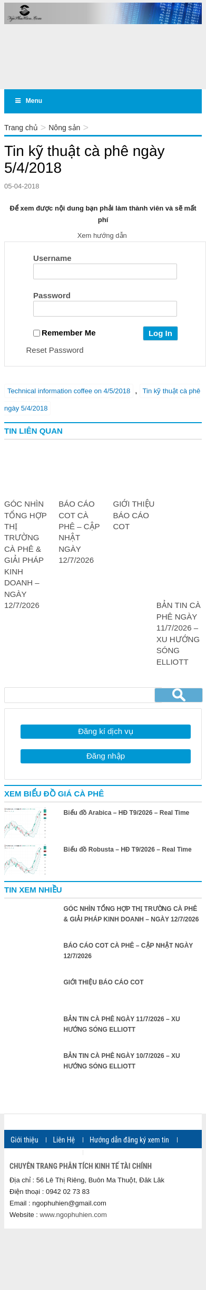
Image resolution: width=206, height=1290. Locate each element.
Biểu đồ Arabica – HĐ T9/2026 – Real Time (127, 812)
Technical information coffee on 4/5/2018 (68, 391)
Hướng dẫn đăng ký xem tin (129, 1140)
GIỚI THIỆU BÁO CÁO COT (134, 515)
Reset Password (55, 349)
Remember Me (64, 332)
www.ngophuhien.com (73, 1215)
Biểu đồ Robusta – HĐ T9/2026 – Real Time (128, 849)
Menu (28, 100)
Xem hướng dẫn (103, 235)
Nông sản (64, 127)
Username (52, 258)
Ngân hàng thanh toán (43, 1152)
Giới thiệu (24, 1140)
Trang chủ (21, 127)
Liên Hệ (64, 1140)
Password (52, 295)
